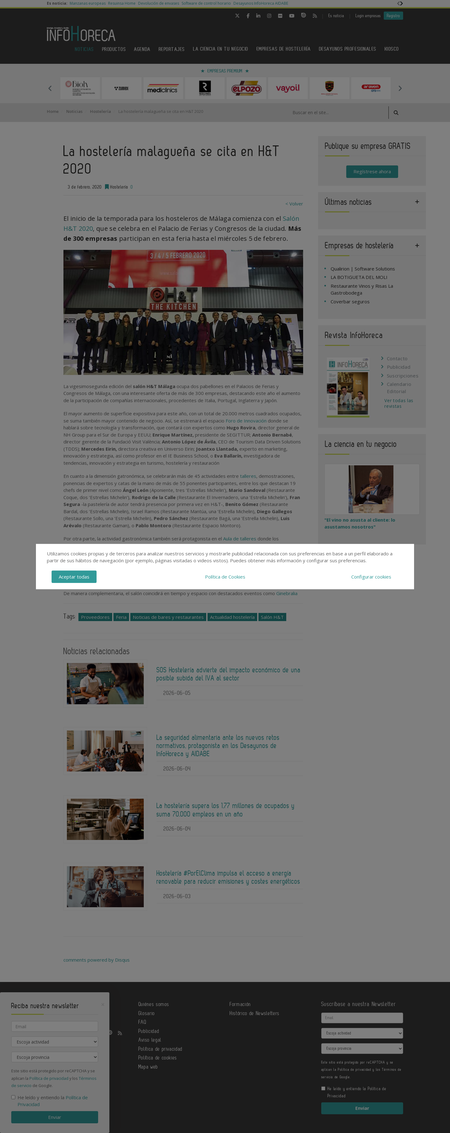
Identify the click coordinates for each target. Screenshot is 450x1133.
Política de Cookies (225, 577)
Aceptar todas (74, 577)
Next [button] (400, 88)
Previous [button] (50, 88)
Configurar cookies (371, 577)
